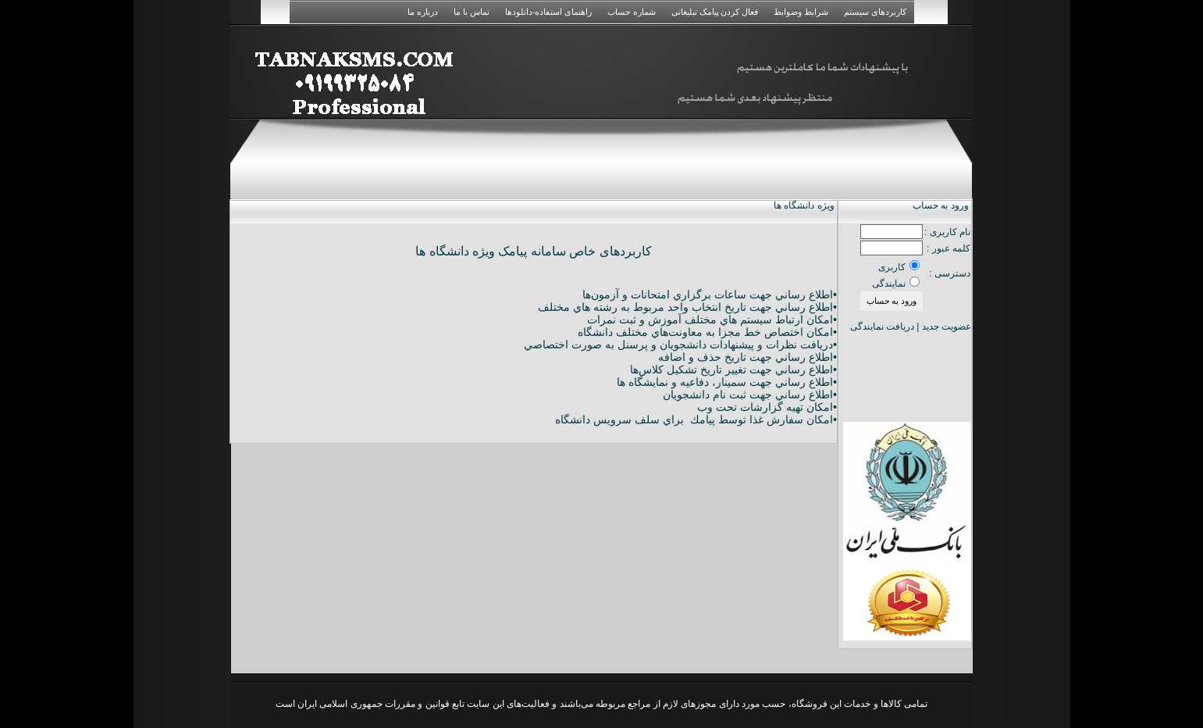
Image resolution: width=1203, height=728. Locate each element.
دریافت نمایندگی (882, 326)
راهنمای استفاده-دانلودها (548, 11)
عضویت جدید (946, 326)
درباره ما (423, 11)
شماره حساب (631, 11)
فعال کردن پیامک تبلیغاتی (714, 11)
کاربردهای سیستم (875, 11)
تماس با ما (471, 11)
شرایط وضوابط (801, 11)
